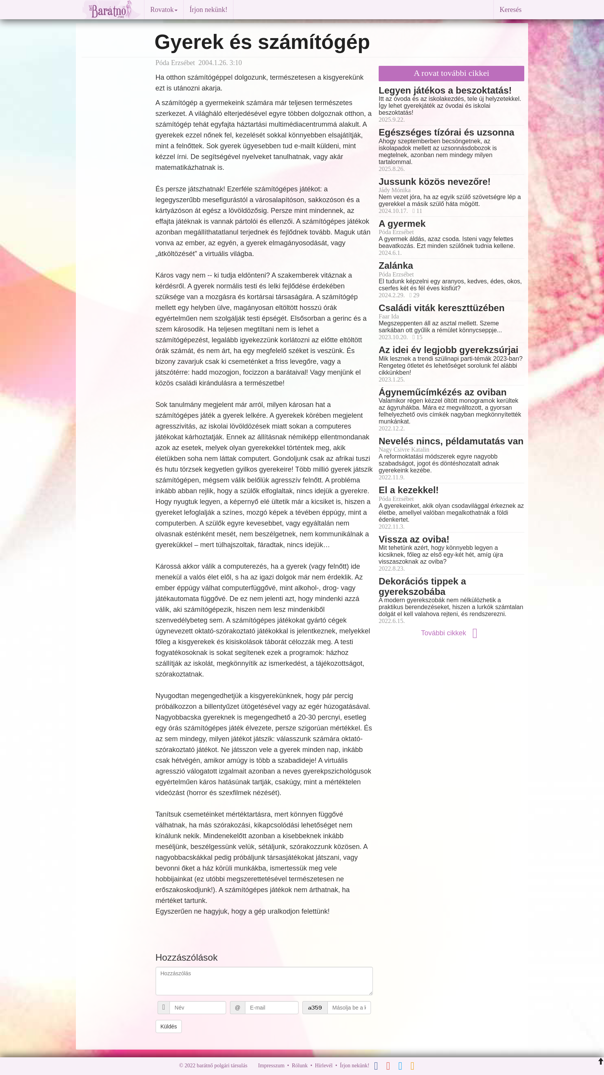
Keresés (511, 9)
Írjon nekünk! (208, 9)
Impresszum (271, 1065)
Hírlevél (324, 1065)
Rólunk (299, 1065)
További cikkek (451, 633)
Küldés (169, 1026)
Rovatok (164, 9)
